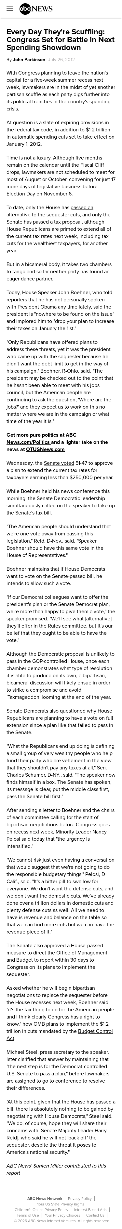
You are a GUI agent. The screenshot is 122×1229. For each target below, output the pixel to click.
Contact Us (95, 1215)
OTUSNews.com (45, 449)
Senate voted (59, 463)
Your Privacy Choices (62, 1215)
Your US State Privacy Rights (60, 1204)
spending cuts (52, 137)
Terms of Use (28, 1215)
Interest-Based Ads (90, 1209)
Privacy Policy (80, 1198)
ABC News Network (44, 1198)
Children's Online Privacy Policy (41, 1209)
